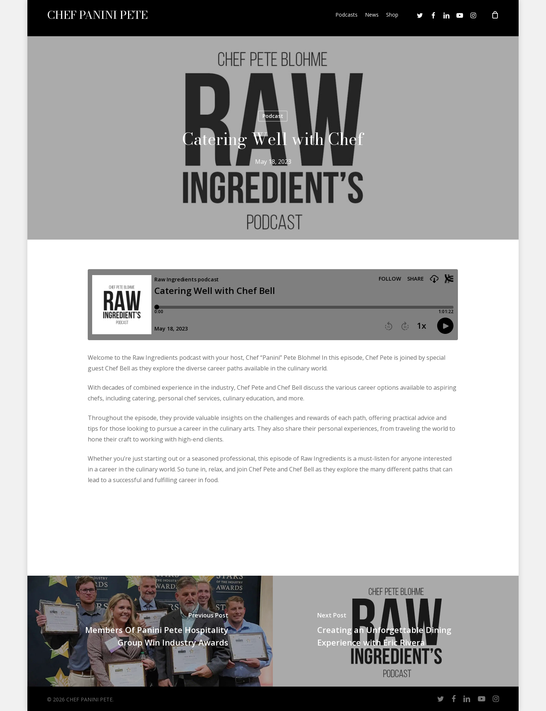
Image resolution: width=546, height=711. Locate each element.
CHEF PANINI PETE (97, 18)
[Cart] (495, 18)
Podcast (272, 115)
